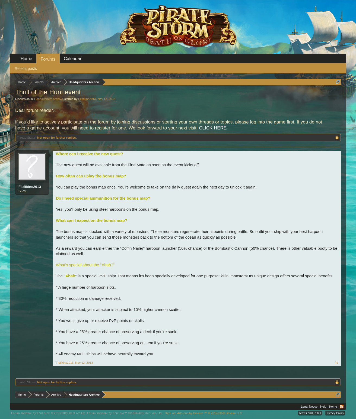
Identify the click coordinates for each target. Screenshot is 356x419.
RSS (342, 406)
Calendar (72, 58)
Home (26, 58)
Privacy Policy (335, 413)
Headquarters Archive (48, 98)
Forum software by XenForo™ (125, 413)
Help (323, 406)
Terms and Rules (310, 413)
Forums (48, 59)
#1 (336, 362)
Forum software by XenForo (48, 413)
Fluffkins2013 (87, 98)
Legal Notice (309, 406)
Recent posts (26, 68)
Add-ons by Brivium (204, 413)
